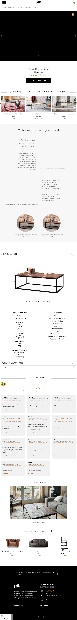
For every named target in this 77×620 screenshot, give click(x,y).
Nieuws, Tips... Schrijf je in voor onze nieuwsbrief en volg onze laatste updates (35, 572)
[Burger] (4, 2)
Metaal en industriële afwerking (57, 336)
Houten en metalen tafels (57, 318)
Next (75, 36)
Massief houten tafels (57, 334)
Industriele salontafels (57, 329)
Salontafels (11, 8)
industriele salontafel (27, 159)
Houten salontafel (57, 321)
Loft (57, 331)
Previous (1, 36)
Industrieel (57, 326)
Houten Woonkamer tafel (57, 316)
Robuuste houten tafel (57, 339)
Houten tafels (57, 323)
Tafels (4, 8)
